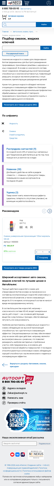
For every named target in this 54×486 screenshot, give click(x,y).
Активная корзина (16, 16)
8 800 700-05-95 (13, 382)
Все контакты (26, 9)
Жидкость (13, 123)
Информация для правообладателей (22, 468)
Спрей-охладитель (17, 135)
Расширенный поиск (15, 53)
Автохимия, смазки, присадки (24, 32)
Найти (46, 48)
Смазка (12, 131)
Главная (5, 32)
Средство (13, 138)
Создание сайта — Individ (38, 465)
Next (50, 211)
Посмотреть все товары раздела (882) (20, 105)
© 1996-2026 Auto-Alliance (15, 465)
